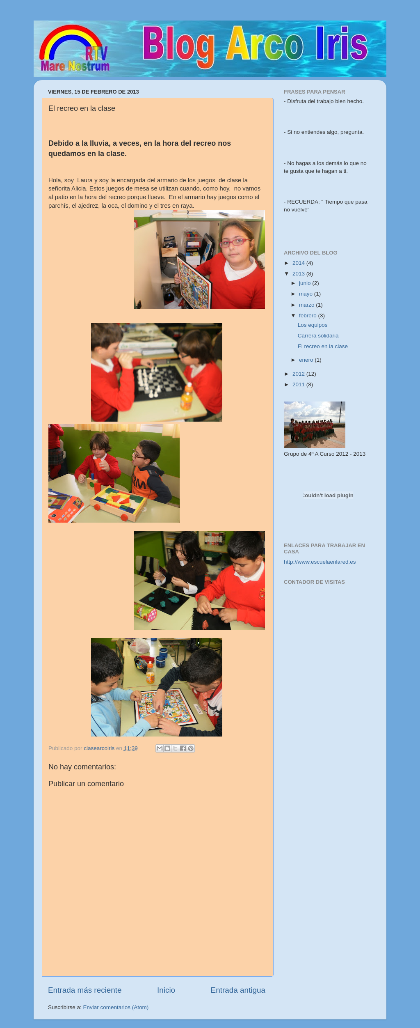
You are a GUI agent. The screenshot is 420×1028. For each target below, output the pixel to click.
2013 (299, 274)
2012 (299, 374)
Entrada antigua (238, 990)
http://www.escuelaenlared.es (320, 562)
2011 (299, 384)
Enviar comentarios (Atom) (116, 1007)
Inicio (166, 990)
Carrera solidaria (318, 336)
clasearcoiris (100, 748)
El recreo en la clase (323, 346)
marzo (307, 305)
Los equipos (313, 325)
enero (307, 360)
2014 (299, 263)
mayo (306, 294)
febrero (308, 315)
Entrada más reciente (85, 990)
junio (305, 283)
